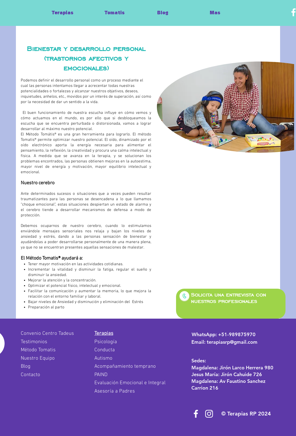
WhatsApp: (224, 334)
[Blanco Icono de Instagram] (209, 413)
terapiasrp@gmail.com (232, 342)
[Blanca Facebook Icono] (196, 413)
